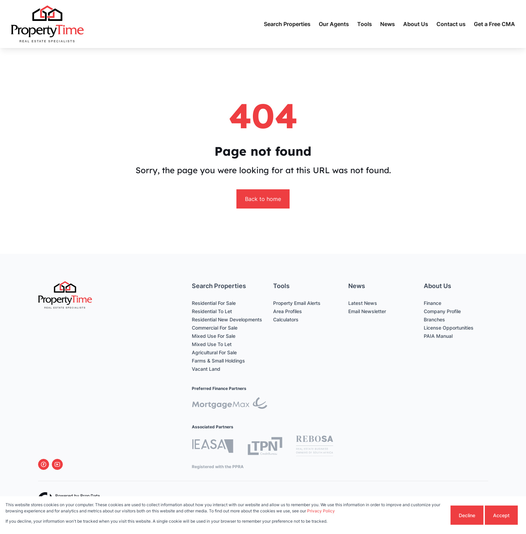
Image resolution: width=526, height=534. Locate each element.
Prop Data (90, 495)
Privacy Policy (321, 510)
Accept (501, 515)
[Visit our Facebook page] (43, 464)
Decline (467, 515)
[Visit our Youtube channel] (57, 464)
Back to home (263, 198)
